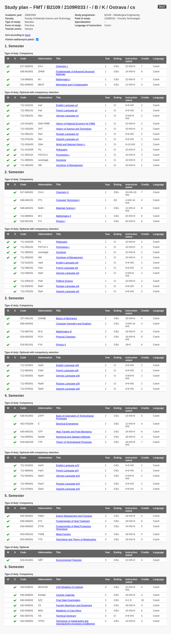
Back (162, 6)
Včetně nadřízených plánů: (19, 39)
